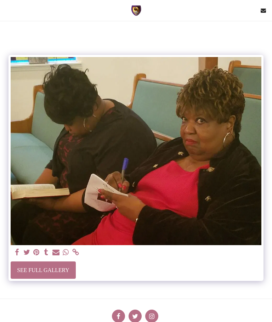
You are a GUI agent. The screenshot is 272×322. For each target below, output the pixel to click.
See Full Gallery (43, 270)
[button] (8, 10)
